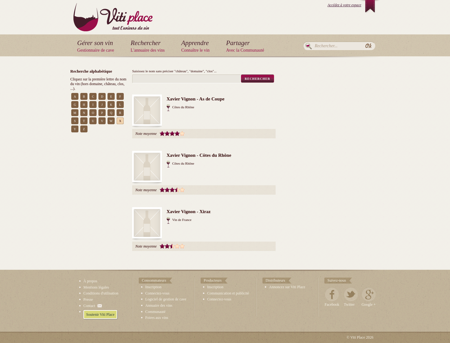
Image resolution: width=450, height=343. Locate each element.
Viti (112, 12)
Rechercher (308, 46)
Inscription (153, 287)
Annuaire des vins (158, 305)
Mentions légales (96, 287)
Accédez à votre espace (344, 5)
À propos (90, 281)
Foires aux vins (156, 317)
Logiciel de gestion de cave (165, 299)
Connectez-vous (157, 293)
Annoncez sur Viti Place (287, 287)
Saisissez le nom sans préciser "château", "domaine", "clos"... (174, 71)
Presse (88, 299)
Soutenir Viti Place (100, 314)
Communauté (155, 312)
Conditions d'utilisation (100, 293)
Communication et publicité (228, 293)
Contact (89, 306)
